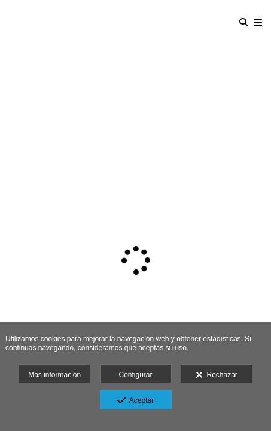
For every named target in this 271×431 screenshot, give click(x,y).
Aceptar (135, 401)
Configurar (135, 375)
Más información (54, 375)
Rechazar (216, 375)
